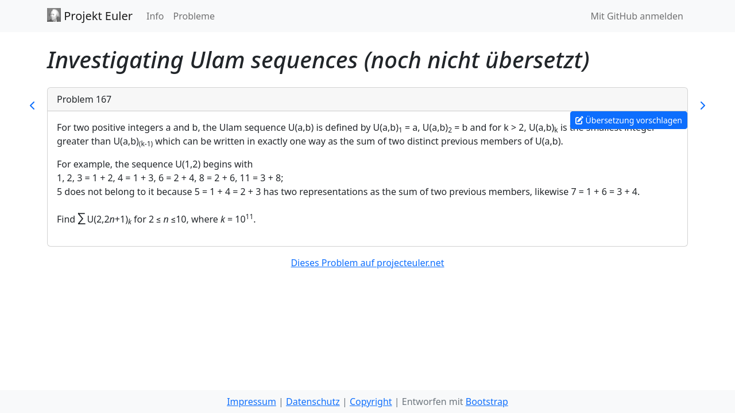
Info (155, 16)
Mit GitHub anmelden (636, 16)
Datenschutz (313, 401)
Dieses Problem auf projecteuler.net (367, 262)
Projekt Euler (90, 16)
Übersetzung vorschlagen (628, 120)
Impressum (251, 401)
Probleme (194, 16)
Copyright (371, 401)
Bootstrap (487, 401)
